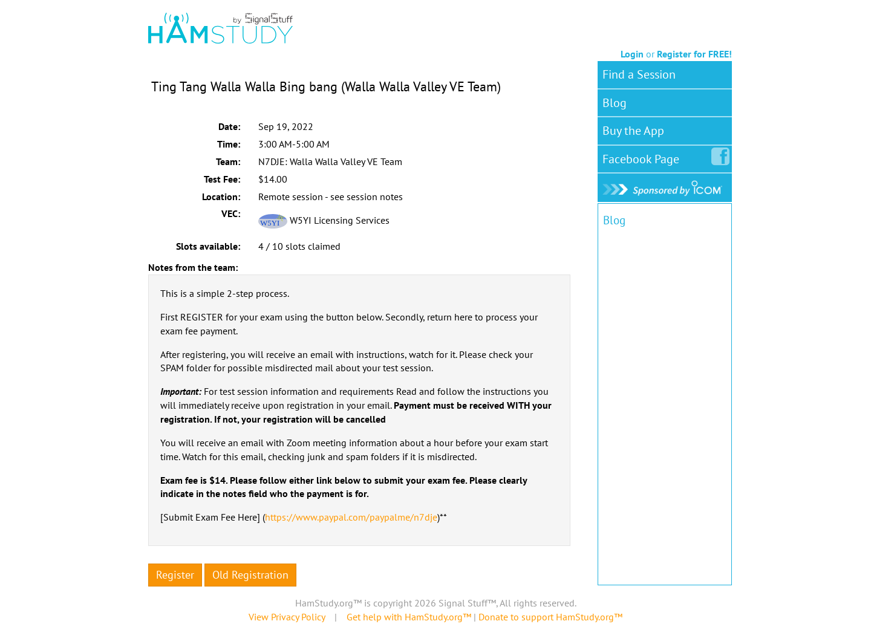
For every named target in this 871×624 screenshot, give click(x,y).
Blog (614, 103)
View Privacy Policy (287, 617)
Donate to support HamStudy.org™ (550, 617)
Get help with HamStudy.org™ (409, 617)
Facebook (643, 156)
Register (175, 575)
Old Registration (250, 575)
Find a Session (639, 74)
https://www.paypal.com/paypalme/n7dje (351, 517)
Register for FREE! (694, 54)
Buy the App (633, 130)
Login (632, 54)
